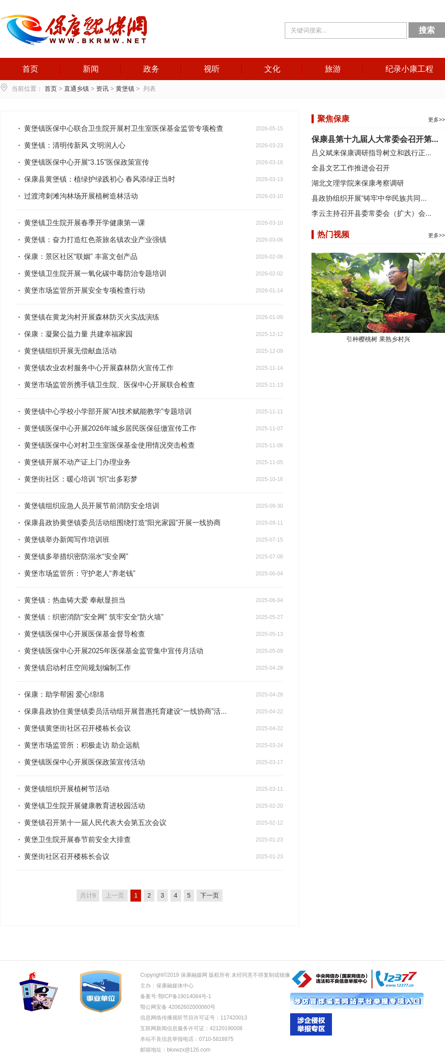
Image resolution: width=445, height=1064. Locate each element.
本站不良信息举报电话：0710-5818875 (186, 1039)
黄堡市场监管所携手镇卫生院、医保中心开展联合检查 (105, 384)
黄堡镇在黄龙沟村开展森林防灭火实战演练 (87, 317)
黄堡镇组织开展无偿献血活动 (66, 351)
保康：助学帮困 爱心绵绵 (60, 694)
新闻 (91, 69)
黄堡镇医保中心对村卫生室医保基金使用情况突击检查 (105, 445)
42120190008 (226, 1028)
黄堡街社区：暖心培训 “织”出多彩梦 (77, 479)
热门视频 (333, 234)
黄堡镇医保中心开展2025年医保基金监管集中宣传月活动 (109, 651)
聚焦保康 (333, 118)
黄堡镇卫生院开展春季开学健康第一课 (80, 223)
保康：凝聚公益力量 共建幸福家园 (74, 334)
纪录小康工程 (409, 69)
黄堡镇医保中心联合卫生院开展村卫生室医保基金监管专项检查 (119, 128)
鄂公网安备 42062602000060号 (177, 1007)
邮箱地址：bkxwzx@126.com (175, 1050)
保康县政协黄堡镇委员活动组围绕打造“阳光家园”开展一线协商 (118, 522)
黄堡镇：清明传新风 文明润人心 (70, 145)
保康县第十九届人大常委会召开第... (375, 139)
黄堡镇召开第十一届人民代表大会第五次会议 (91, 822)
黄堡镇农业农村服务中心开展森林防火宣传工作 (95, 368)
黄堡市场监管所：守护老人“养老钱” (75, 573)
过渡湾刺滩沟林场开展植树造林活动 (77, 196)
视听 (212, 69)
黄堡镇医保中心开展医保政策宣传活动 (80, 762)
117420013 (233, 1018)
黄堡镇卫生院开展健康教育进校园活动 (80, 805)
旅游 (333, 69)
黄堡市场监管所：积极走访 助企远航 (78, 745)
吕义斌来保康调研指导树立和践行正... (371, 153)
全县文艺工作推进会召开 (351, 168)
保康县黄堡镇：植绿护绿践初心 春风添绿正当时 (95, 179)
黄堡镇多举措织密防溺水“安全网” (72, 556)
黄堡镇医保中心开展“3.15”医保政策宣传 (82, 162)
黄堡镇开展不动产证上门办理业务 (73, 462)
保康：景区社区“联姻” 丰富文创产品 (77, 256)
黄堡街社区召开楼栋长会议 (62, 856)
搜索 (427, 30)
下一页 (209, 895)
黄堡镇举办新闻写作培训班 (62, 539)
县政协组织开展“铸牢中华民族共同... (369, 198)
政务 (151, 69)
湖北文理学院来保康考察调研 (358, 183)
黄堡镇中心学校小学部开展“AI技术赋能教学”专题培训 (104, 411)
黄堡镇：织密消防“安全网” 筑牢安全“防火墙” (89, 617)
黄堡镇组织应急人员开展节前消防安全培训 (87, 506)
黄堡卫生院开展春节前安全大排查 (73, 839)
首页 (30, 69)
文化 (272, 69)
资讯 (102, 88)
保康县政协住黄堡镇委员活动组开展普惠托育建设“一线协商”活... (121, 711)
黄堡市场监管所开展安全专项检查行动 (80, 290)
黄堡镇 (125, 88)
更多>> (436, 120)
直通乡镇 (76, 88)
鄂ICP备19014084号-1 (184, 996)
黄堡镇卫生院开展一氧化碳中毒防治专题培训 (91, 273)
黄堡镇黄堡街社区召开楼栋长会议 (73, 728)
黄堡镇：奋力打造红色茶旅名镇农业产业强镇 (91, 239)
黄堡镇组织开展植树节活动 (62, 789)
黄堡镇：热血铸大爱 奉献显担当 (70, 600)
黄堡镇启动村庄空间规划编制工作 (73, 668)
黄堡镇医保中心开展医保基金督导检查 (80, 634)
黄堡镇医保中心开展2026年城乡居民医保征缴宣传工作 (106, 428)
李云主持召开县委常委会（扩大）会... (371, 213)
